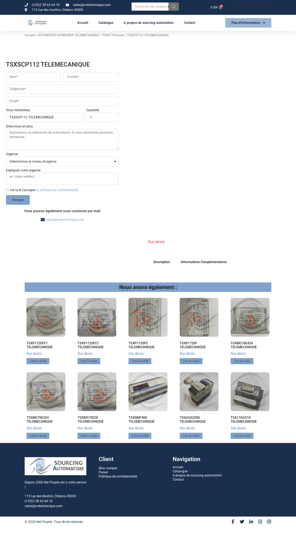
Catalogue (105, 23)
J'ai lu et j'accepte (44, 190)
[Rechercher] (174, 6)
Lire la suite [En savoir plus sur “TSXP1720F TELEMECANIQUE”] (191, 361)
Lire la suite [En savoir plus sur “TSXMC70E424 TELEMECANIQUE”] (242, 361)
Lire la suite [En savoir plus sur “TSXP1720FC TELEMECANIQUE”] (140, 361)
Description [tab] (161, 262)
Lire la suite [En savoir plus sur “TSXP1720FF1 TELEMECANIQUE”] (38, 361)
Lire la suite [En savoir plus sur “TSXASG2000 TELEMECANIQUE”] (191, 436)
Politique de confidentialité (118, 476)
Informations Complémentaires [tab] (204, 262)
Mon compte (108, 468)
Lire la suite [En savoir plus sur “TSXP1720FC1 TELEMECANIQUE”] (89, 361)
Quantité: (92, 110)
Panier (103, 472)
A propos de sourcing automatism (149, 23)
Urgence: (12, 154)
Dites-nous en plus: (20, 126)
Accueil (82, 23)
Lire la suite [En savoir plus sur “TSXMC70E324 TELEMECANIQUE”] (38, 436)
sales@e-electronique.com (65, 220)
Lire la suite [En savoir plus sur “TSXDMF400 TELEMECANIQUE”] (140, 436)
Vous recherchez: (18, 110)
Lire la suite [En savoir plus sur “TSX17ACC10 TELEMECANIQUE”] (242, 436)
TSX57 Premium (113, 35)
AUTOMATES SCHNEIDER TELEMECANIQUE (68, 35)
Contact (189, 23)
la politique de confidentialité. (57, 190)
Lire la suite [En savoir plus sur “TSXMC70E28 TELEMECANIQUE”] (89, 436)
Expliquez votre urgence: (23, 170)
